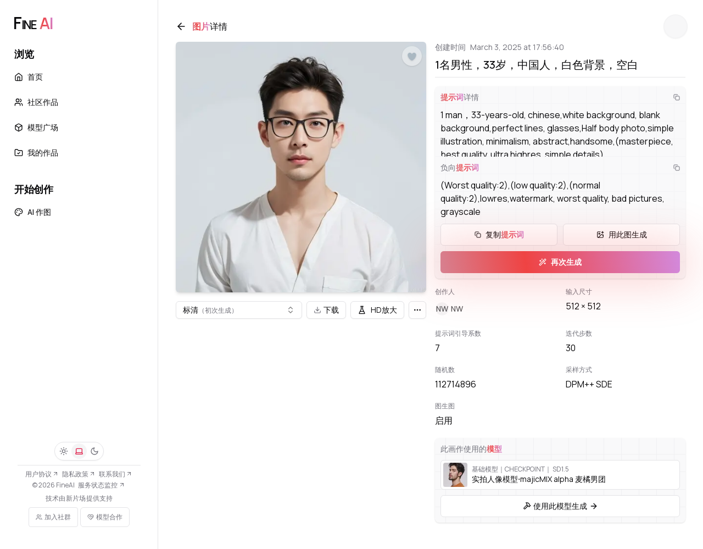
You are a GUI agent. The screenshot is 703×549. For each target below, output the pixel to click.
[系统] (79, 451)
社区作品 (36, 102)
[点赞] (412, 56)
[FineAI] (33, 23)
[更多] (417, 310)
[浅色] (63, 451)
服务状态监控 (101, 485)
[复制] (676, 97)
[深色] (94, 451)
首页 (28, 76)
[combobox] (239, 310)
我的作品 (36, 152)
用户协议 (42, 474)
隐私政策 (79, 474)
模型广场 (36, 127)
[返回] (181, 26)
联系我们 (115, 474)
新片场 (76, 498)
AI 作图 (32, 212)
